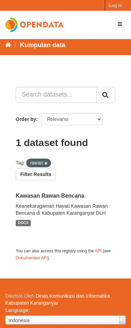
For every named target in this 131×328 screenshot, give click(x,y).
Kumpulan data (42, 44)
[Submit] (105, 95)
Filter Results (35, 174)
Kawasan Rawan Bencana (50, 196)
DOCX (23, 223)
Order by (26, 119)
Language (16, 310)
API (98, 251)
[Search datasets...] (56, 95)
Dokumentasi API (32, 257)
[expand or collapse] (120, 24)
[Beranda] (8, 44)
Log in (115, 5)
